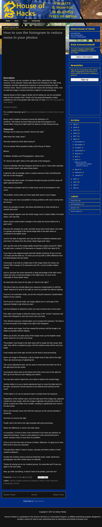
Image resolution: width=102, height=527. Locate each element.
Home (8, 21)
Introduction (75, 33)
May (76, 156)
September (79, 151)
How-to (42, 481)
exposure (26, 481)
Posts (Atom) (39, 501)
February (78, 172)
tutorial (16, 483)
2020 (75, 127)
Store (17, 21)
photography (8, 483)
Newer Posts (9, 495)
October (78, 148)
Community (36, 21)
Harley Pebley (17, 477)
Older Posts (58, 495)
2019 (75, 130)
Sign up (84, 79)
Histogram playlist (10, 107)
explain (19, 481)
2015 (75, 179)
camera (12, 481)
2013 (75, 185)
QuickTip (74, 200)
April (77, 159)
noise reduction (52, 481)
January (78, 175)
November (79, 145)
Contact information (78, 37)
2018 (75, 133)
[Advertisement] (84, 99)
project (73, 208)
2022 (75, 124)
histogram (35, 481)
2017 (75, 136)
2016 (75, 139)
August (78, 153)
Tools (25, 21)
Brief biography (77, 35)
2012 (75, 188)
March (77, 169)
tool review (75, 211)
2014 (75, 182)
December (79, 142)
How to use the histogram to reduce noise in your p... (83, 164)
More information (84, 57)
